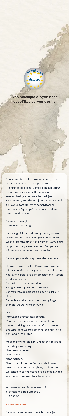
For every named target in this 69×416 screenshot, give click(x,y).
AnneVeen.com (16, 404)
